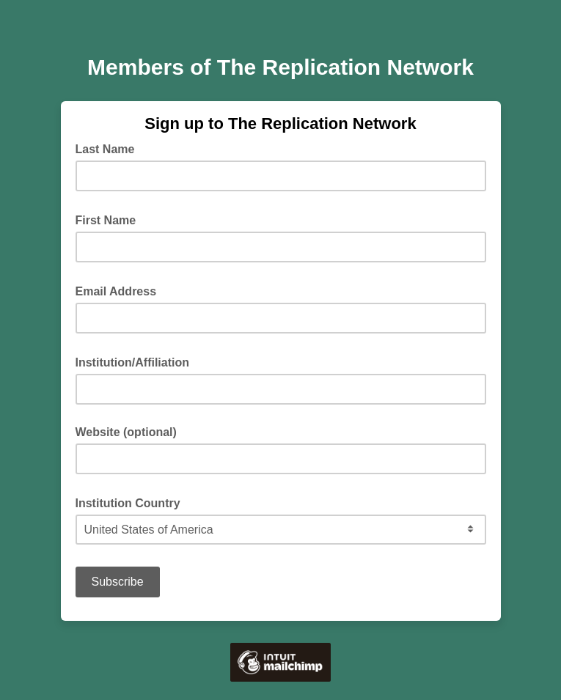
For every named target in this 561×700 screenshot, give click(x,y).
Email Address (121, 290)
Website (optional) (126, 432)
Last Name (110, 148)
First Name (110, 219)
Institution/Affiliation (137, 361)
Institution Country (132, 502)
